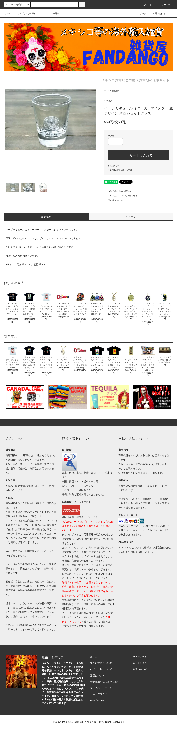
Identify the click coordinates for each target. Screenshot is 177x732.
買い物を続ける (113, 200)
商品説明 (46, 216)
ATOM (100, 700)
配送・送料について (101, 669)
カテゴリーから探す (24, 13)
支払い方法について (101, 663)
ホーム (8, 13)
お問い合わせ (156, 13)
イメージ (130, 216)
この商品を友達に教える (117, 191)
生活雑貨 (115, 91)
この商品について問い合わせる (120, 195)
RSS (92, 700)
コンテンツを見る (48, 13)
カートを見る (140, 663)
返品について (114, 166)
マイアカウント (141, 656)
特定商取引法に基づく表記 (120, 169)
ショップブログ (98, 694)
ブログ (141, 13)
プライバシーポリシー (102, 688)
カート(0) (164, 4)
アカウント (144, 4)
